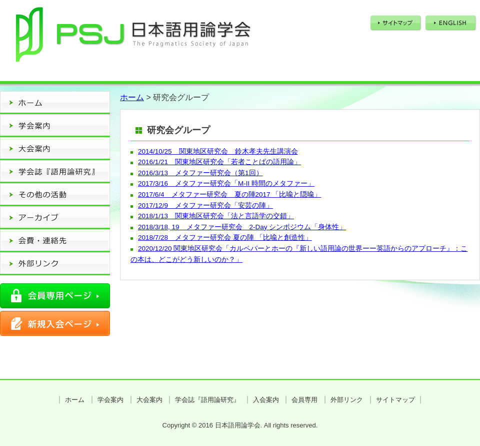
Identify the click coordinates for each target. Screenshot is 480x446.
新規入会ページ (55, 323)
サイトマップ (396, 23)
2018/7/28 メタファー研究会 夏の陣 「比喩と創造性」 (225, 237)
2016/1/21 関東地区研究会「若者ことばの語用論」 (219, 162)
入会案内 (266, 399)
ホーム (55, 102)
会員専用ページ (55, 295)
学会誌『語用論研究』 (207, 399)
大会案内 (149, 399)
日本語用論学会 (132, 38)
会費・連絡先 (55, 240)
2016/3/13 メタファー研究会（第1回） (200, 173)
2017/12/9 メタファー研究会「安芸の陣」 (205, 205)
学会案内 (111, 399)
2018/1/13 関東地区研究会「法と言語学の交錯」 (216, 216)
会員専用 (305, 399)
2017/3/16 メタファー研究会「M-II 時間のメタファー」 (226, 183)
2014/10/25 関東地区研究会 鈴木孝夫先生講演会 (218, 151)
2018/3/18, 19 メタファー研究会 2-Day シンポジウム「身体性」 (242, 227)
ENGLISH (451, 23)
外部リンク (55, 263)
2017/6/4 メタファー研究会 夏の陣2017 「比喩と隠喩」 (229, 194)
